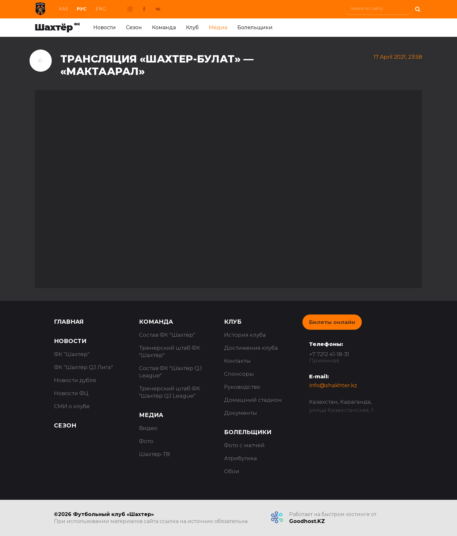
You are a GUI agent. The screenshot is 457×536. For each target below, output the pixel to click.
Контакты (237, 361)
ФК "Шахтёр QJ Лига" (83, 367)
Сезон (134, 27)
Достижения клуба (251, 348)
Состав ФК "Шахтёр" (167, 335)
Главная (68, 321)
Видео (148, 428)
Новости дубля (75, 380)
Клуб (192, 27)
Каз (63, 9)
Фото (146, 441)
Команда (164, 27)
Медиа (218, 27)
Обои (231, 471)
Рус (82, 9)
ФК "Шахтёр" (71, 354)
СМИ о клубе (72, 406)
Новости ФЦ (71, 393)
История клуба (245, 335)
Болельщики (255, 27)
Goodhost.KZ (307, 521)
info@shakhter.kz (333, 385)
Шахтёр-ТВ (154, 454)
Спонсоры (239, 374)
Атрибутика (240, 458)
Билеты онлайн (332, 322)
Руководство (242, 387)
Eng (101, 9)
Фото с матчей (244, 445)
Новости (104, 27)
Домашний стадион (253, 400)
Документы (240, 413)
